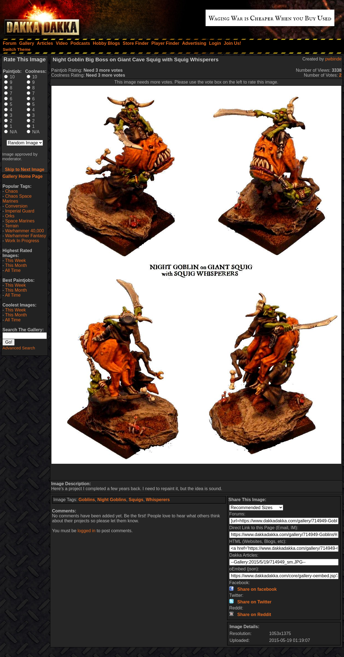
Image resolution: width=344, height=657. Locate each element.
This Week (15, 260)
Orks (10, 216)
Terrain (11, 225)
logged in (86, 530)
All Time (13, 270)
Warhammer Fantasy (25, 235)
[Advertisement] (196, 472)
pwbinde (333, 59)
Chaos (11, 191)
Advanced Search (18, 348)
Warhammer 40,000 (24, 230)
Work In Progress (22, 240)
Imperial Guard (19, 211)
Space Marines (20, 221)
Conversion (16, 206)
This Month (16, 265)
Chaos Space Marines (17, 198)
